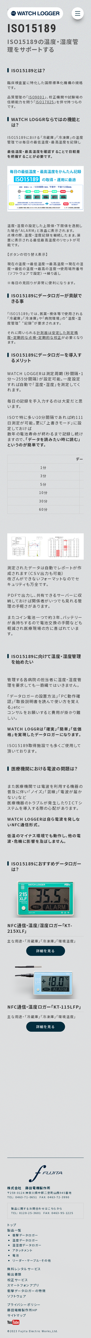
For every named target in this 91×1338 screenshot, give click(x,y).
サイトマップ (16, 1315)
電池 (15, 1255)
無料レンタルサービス (24, 1269)
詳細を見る (45, 950)
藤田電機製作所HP (22, 1310)
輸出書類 (14, 1274)
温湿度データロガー (26, 1245)
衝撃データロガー (25, 1235)
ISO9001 (36, 97)
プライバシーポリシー (24, 1304)
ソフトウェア (16, 1296)
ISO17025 (45, 101)
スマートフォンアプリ (23, 1285)
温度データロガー (25, 1240)
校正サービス (17, 1279)
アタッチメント (22, 1250)
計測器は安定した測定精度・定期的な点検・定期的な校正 (42, 335)
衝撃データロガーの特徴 (26, 1290)
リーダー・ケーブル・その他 (31, 1260)
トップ (11, 1225)
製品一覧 (14, 1230)
